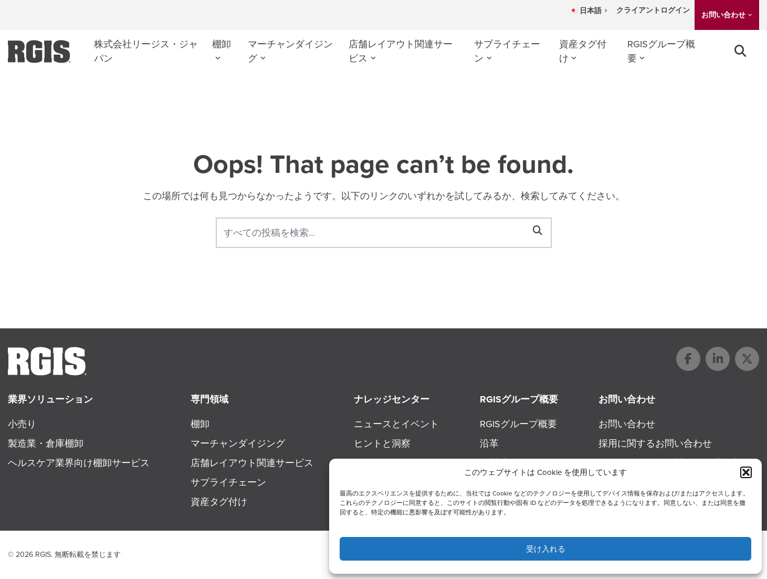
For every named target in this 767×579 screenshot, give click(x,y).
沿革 (489, 443)
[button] (746, 472)
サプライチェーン (507, 51)
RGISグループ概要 (661, 51)
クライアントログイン (653, 10)
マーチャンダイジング (290, 51)
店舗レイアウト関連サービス (401, 51)
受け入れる (545, 549)
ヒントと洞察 (382, 443)
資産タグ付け (582, 51)
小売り (22, 424)
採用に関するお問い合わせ (655, 443)
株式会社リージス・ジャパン (146, 51)
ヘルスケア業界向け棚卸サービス (79, 463)
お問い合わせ (723, 14)
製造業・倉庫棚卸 (45, 443)
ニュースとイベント (396, 424)
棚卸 (221, 44)
